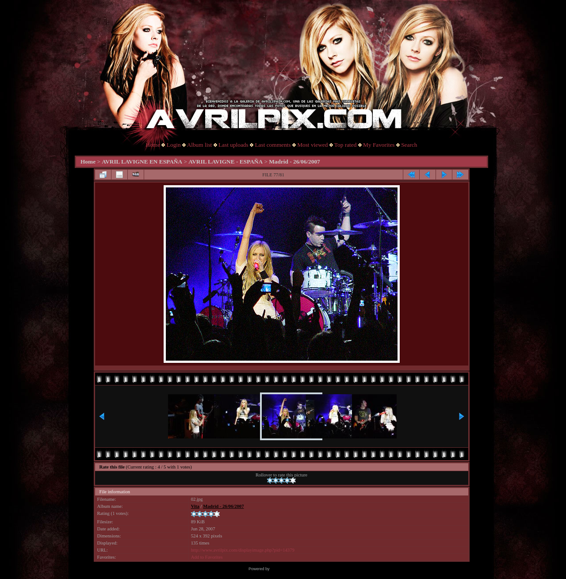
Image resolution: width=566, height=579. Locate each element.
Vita (195, 506)
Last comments (273, 144)
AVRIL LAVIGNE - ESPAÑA (225, 161)
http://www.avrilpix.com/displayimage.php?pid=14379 (242, 550)
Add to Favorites (207, 557)
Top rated (345, 144)
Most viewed (312, 144)
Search (409, 144)
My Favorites (378, 144)
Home (153, 144)
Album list (199, 144)
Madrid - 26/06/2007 (294, 161)
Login (174, 144)
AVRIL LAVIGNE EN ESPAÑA (142, 161)
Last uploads (233, 144)
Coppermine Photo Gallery (294, 569)
